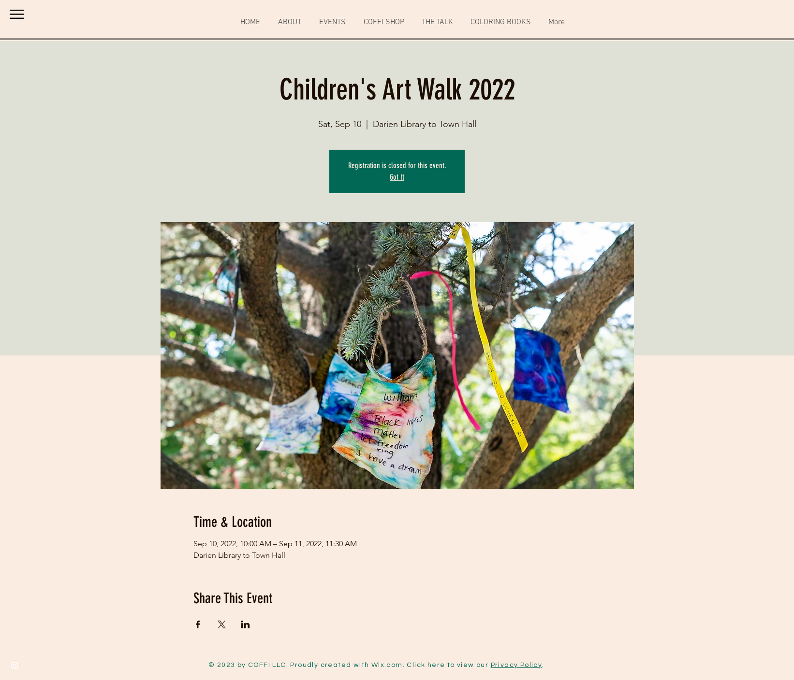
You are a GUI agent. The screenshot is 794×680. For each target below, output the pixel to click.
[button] (17, 14)
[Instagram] (14, 665)
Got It (397, 177)
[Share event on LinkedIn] (245, 624)
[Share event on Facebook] (198, 624)
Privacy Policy (517, 665)
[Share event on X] (221, 624)
